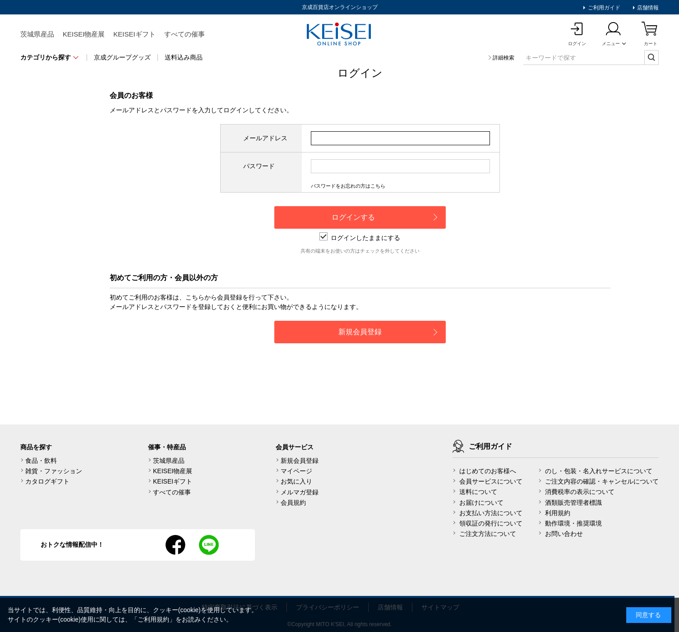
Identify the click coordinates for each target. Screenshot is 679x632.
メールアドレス (265, 138)
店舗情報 (647, 8)
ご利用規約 (153, 619)
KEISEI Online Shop (340, 34)
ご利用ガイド (603, 8)
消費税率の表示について (579, 491)
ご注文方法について (487, 533)
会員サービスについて (490, 481)
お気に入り (296, 481)
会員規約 (293, 502)
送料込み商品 (184, 57)
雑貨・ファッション (53, 471)
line (209, 545)
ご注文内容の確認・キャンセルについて (602, 481)
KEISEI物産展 (84, 34)
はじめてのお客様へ (487, 471)
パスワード (259, 166)
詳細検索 (503, 58)
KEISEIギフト (134, 34)
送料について (478, 491)
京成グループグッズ (122, 57)
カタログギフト (47, 481)
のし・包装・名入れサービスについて (598, 471)
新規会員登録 (300, 460)
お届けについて (481, 502)
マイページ (296, 471)
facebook (175, 545)
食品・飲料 (41, 460)
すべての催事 (184, 34)
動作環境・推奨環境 (573, 523)
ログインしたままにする (359, 237)
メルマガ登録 (300, 492)
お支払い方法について (490, 513)
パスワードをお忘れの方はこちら (348, 186)
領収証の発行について (490, 523)
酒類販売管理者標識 (573, 502)
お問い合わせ (564, 533)
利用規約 (557, 513)
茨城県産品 (37, 34)
